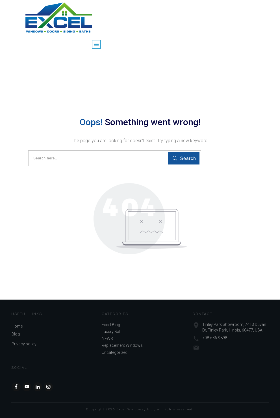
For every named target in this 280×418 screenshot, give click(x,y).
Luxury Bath (112, 331)
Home (17, 326)
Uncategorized (114, 352)
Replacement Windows (122, 345)
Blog (16, 334)
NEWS (107, 338)
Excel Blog (111, 324)
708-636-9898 (214, 337)
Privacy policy (24, 344)
